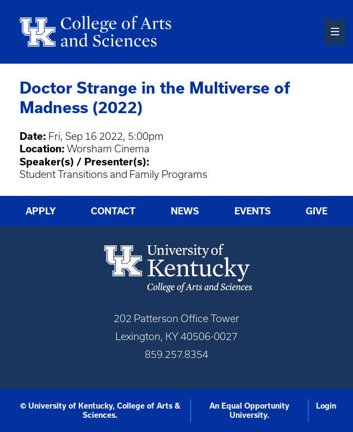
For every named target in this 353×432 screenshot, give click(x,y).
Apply (41, 211)
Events (252, 211)
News (185, 211)
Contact (113, 211)
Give (316, 211)
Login (326, 406)
